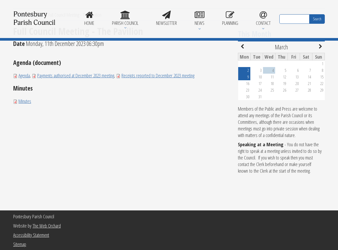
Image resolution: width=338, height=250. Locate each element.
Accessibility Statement (31, 235)
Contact (263, 18)
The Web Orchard (46, 225)
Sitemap (19, 244)
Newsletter (166, 18)
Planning (230, 18)
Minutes (24, 134)
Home (89, 18)
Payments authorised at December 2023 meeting (75, 109)
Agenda (24, 109)
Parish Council (125, 18)
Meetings (37, 48)
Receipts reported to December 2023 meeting (157, 109)
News (199, 18)
